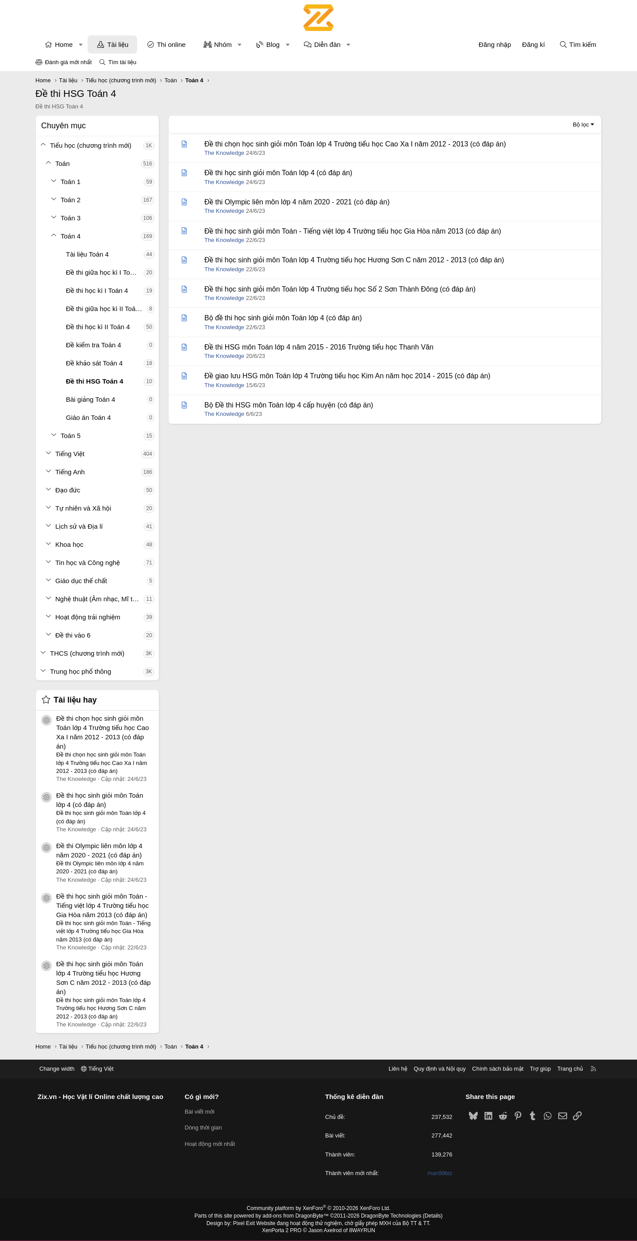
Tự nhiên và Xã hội (83, 508)
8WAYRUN (362, 1230)
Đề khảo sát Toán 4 (94, 363)
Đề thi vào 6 (73, 635)
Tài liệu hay (75, 699)
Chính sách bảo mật (497, 1068)
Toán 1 (71, 181)
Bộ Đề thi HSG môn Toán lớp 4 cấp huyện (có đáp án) (288, 405)
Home (64, 44)
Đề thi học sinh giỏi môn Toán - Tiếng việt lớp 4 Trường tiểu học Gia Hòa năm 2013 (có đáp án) (102, 905)
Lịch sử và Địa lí (79, 526)
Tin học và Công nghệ (87, 562)
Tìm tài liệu (122, 62)
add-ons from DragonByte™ (296, 1216)
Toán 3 (71, 218)
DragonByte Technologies (391, 1216)
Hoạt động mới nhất (210, 1144)
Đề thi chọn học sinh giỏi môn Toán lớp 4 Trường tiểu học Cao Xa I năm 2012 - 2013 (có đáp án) (355, 144)
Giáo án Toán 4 (88, 417)
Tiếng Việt (69, 453)
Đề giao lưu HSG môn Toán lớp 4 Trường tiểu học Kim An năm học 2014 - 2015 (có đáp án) (347, 376)
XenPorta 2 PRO (281, 1230)
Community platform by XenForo (319, 1208)
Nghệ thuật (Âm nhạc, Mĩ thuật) (99, 599)
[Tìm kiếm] (578, 44)
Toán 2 (71, 200)
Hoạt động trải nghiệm (87, 617)
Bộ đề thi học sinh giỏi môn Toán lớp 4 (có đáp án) (283, 318)
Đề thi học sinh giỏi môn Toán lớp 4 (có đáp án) (278, 173)
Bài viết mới (200, 1111)
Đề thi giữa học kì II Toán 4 (105, 308)
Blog (273, 44)
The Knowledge (224, 153)
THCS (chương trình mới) (87, 653)
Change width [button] (57, 1068)
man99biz (439, 1173)
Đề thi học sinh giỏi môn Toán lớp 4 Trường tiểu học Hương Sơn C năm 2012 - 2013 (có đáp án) (354, 260)
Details (433, 1216)
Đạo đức (68, 490)
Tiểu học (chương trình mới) (90, 145)
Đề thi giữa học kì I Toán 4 (104, 272)
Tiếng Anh (70, 472)
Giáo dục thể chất (81, 580)
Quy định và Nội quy (440, 1068)
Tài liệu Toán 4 (87, 254)
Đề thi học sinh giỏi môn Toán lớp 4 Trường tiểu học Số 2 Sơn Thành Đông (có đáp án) (340, 289)
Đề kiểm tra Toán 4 (93, 345)
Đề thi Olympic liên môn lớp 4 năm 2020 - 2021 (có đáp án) (297, 202)
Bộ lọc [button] (581, 124)
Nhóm (223, 44)
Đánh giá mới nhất (68, 62)
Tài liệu (117, 44)
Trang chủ (570, 1068)
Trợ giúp (540, 1068)
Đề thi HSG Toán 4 (94, 381)
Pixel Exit (244, 1223)
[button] (81, 44)
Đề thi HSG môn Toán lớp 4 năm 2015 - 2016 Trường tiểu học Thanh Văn (319, 347)
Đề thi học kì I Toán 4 (97, 290)
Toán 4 (71, 236)
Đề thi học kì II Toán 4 (98, 326)
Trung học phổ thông (80, 671)
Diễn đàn (327, 44)
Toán (62, 163)
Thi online (171, 44)
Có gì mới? (202, 1096)
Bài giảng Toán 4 (90, 399)
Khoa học (69, 544)
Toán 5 (71, 435)
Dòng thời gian (203, 1127)
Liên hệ (397, 1068)
